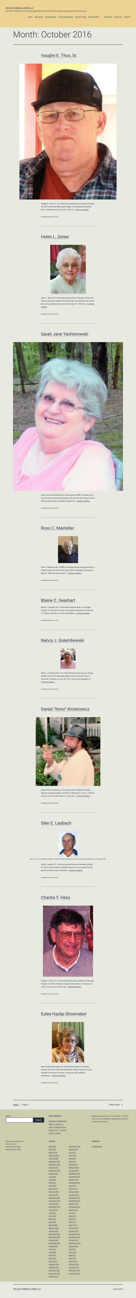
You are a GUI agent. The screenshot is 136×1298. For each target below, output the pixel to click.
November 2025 (54, 1165)
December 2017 (74, 1198)
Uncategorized (97, 1146)
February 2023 (54, 1264)
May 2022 (72, 1158)
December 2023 (54, 1234)
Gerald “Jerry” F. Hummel (57, 1130)
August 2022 (73, 1149)
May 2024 (52, 1219)
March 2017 (73, 1225)
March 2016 (73, 1261)
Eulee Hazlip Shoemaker (64, 1013)
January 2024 (53, 1231)
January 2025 (53, 1195)
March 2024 (53, 1225)
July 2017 (72, 1213)
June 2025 (52, 1180)
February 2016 (74, 1264)
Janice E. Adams (55, 1133)
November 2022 (54, 1273)
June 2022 (72, 1155)
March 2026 (53, 1152)
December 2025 (54, 1162)
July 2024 (52, 1213)
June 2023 (52, 1252)
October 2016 (73, 1240)
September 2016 (75, 1243)
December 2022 (54, 1270)
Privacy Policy (118, 1289)
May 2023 (52, 1255)
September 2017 (75, 1207)
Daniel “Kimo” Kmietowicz (65, 709)
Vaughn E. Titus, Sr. (59, 55)
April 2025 (52, 1186)
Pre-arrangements (66, 17)
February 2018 (74, 1192)
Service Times (80, 17)
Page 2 (25, 1104)
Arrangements (50, 17)
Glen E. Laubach (56, 823)
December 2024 (54, 1198)
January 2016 (73, 1267)
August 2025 (53, 1174)
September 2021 (75, 1183)
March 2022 (73, 1165)
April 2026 (52, 1149)
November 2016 (74, 1237)
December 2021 (74, 1174)
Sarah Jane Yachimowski (64, 334)
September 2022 (75, 1146)
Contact (127, 17)
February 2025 (54, 1192)
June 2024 (52, 1216)
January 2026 (53, 1158)
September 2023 (54, 1243)
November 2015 (74, 1273)
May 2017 (72, 1219)
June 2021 (72, 1186)
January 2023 (53, 1267)
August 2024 (53, 1210)
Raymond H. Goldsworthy (58, 1121)
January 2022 (73, 1171)
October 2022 (53, 1276)
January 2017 (73, 1231)
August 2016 (73, 1246)
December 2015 (74, 1270)
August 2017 (73, 1210)
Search (8, 1116)
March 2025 (53, 1189)
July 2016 (72, 1249)
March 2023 (53, 1261)
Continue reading (81, 210)
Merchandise (94, 17)
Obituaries (39, 17)
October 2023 (53, 1240)
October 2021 (73, 1180)
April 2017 (72, 1222)
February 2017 (74, 1228)
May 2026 (52, 1146)
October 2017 (73, 1204)
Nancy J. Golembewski (62, 640)
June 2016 (72, 1252)
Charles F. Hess (55, 897)
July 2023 (52, 1249)
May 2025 (52, 1183)
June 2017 (72, 1216)
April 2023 (52, 1258)
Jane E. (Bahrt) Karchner (57, 1127)
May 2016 (72, 1255)
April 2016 (72, 1258)
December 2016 (74, 1234)
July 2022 (72, 1152)
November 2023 (54, 1237)
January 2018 (73, 1195)
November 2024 (54, 1201)
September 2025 (54, 1171)
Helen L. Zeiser (55, 236)
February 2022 (74, 1168)
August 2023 (53, 1246)
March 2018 (73, 1189)
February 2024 (54, 1228)
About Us (118, 17)
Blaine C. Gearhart (58, 600)
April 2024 (52, 1222)
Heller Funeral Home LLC (20, 8)
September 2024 (54, 1207)
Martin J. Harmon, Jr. (56, 1124)
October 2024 (53, 1204)
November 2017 (74, 1201)
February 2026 (54, 1155)
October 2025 (53, 1168)
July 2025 (52, 1177)
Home (30, 17)
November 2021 (74, 1177)
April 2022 (72, 1162)
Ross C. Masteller (57, 528)
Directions (108, 17)
